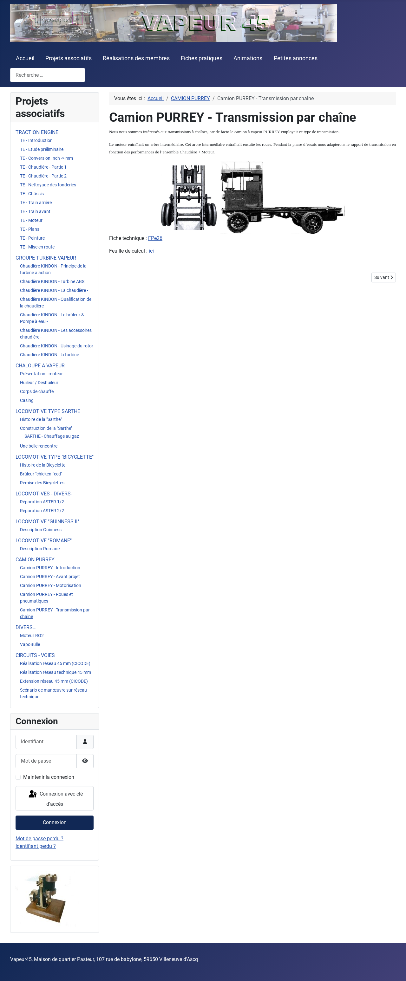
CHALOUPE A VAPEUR (40, 366)
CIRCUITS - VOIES (35, 655)
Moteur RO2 (32, 635)
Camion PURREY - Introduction (50, 567)
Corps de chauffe (37, 391)
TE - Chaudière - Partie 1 (43, 167)
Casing (27, 400)
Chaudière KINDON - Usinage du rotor (56, 345)
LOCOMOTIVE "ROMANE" (44, 541)
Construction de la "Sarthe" (46, 428)
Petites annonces (296, 58)
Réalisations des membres (136, 58)
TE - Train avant (35, 211)
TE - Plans (29, 229)
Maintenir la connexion (48, 777)
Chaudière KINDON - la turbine (49, 354)
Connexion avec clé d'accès (55, 798)
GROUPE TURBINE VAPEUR (46, 258)
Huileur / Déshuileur (39, 382)
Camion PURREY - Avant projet (50, 576)
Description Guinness (41, 529)
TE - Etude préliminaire (41, 149)
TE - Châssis (32, 193)
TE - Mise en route (37, 246)
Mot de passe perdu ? (39, 839)
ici (150, 251)
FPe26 (155, 238)
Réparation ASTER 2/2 (42, 510)
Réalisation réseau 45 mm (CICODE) (55, 663)
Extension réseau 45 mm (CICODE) (54, 681)
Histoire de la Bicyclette (42, 465)
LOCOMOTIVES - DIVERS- (44, 494)
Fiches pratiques (201, 58)
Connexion (55, 822)
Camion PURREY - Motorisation (50, 585)
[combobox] (47, 75)
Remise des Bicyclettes (42, 482)
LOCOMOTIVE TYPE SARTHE (48, 411)
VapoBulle (30, 644)
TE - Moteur (31, 220)
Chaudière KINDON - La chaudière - (54, 290)
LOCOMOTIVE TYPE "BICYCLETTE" (55, 457)
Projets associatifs (68, 58)
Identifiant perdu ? (36, 846)
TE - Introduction (36, 140)
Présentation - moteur (41, 373)
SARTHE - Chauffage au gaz (51, 436)
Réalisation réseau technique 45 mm (55, 672)
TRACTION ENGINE (37, 132)
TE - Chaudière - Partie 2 (43, 175)
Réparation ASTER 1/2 (42, 501)
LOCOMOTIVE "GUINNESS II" (47, 522)
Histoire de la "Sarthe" (41, 419)
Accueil (25, 58)
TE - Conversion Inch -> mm (46, 158)
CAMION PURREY (35, 560)
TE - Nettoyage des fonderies (48, 184)
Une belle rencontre (38, 446)
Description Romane (40, 548)
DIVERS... (26, 627)
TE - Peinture (32, 238)
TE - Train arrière (36, 202)
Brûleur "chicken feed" (41, 473)
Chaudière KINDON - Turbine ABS (52, 281)
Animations (247, 58)
